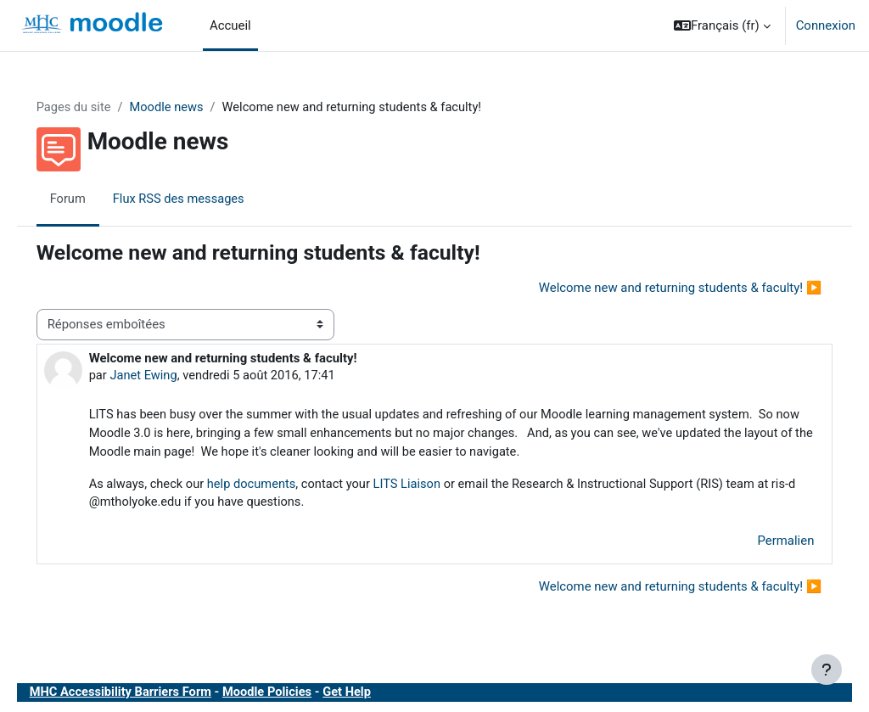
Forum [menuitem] (92, 199)
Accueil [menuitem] (230, 25)
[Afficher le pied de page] (826, 669)
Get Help (376, 694)
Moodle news (193, 107)
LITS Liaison (436, 485)
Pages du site (98, 107)
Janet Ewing (168, 375)
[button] (722, 25)
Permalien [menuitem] (761, 543)
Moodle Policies (295, 694)
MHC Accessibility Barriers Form (145, 694)
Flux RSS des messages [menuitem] (204, 199)
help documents (278, 485)
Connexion (825, 25)
